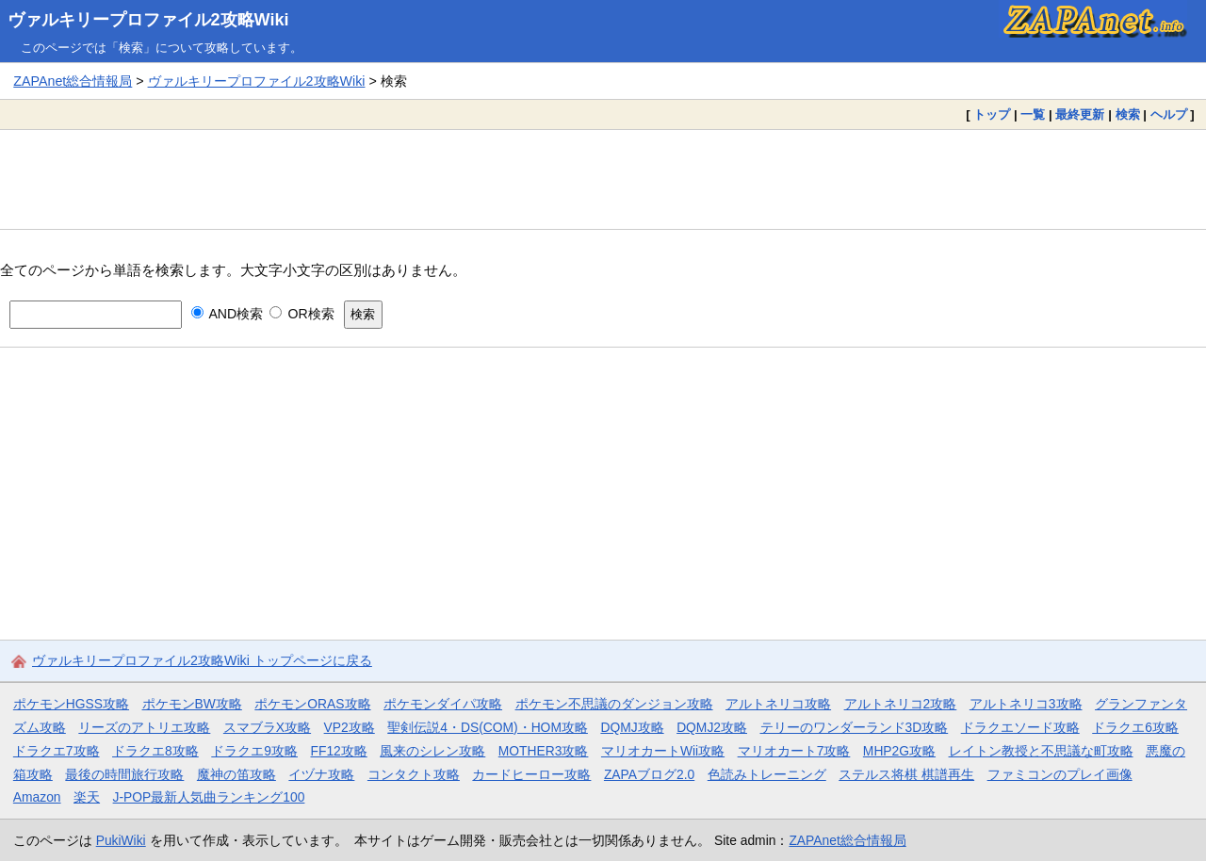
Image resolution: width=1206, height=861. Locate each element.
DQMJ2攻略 (711, 727)
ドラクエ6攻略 (1135, 727)
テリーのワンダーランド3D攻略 (854, 727)
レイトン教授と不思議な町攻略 (1041, 750)
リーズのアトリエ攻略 (144, 727)
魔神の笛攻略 (236, 774)
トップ (991, 114)
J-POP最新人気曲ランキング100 (209, 796)
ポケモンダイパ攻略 (442, 703)
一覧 (1032, 114)
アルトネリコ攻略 (778, 703)
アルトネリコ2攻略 (900, 703)
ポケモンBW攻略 (192, 703)
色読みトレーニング (767, 774)
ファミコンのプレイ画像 (1060, 774)
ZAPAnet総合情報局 (72, 81)
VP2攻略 (349, 727)
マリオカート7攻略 (794, 750)
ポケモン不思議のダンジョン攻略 (614, 703)
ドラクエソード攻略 (1020, 727)
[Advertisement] (603, 179)
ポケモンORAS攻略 (312, 703)
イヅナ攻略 (321, 774)
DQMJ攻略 (631, 727)
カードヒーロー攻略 (531, 774)
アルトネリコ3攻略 (1026, 703)
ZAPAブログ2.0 (649, 774)
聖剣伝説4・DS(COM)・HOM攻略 (487, 727)
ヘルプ (1168, 114)
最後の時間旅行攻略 (124, 774)
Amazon (37, 796)
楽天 (86, 796)
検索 (1128, 114)
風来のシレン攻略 (432, 750)
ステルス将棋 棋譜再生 (906, 774)
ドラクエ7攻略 (56, 750)
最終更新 (1079, 114)
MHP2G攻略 (899, 750)
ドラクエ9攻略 (254, 750)
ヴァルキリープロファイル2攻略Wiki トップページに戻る (202, 660)
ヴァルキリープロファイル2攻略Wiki (148, 19)
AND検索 (227, 313)
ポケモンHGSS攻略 (71, 703)
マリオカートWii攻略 (663, 750)
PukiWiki (121, 840)
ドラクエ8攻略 (155, 750)
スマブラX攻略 (267, 727)
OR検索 (301, 313)
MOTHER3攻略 (543, 750)
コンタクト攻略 (413, 774)
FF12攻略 (338, 750)
